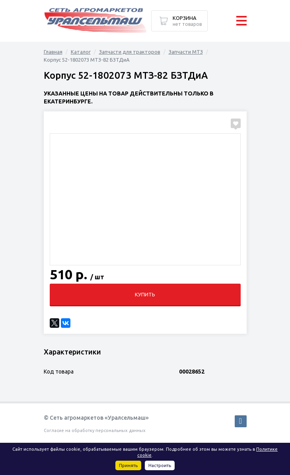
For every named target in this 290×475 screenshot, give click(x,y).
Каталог (81, 52)
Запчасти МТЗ (186, 52)
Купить (145, 294)
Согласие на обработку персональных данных (95, 430)
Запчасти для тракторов (129, 52)
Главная (53, 52)
